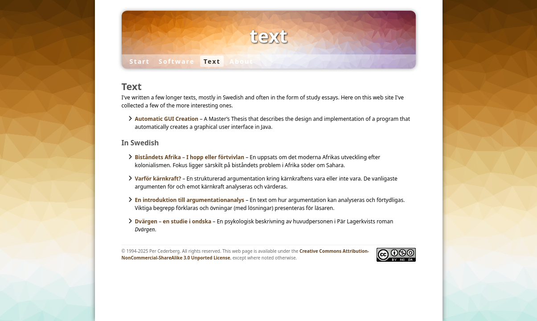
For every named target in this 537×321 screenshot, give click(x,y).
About (242, 61)
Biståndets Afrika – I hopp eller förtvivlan (190, 157)
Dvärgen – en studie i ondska (173, 221)
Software (176, 61)
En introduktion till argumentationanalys (190, 200)
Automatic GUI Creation (167, 119)
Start (139, 61)
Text (212, 61)
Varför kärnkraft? (158, 178)
